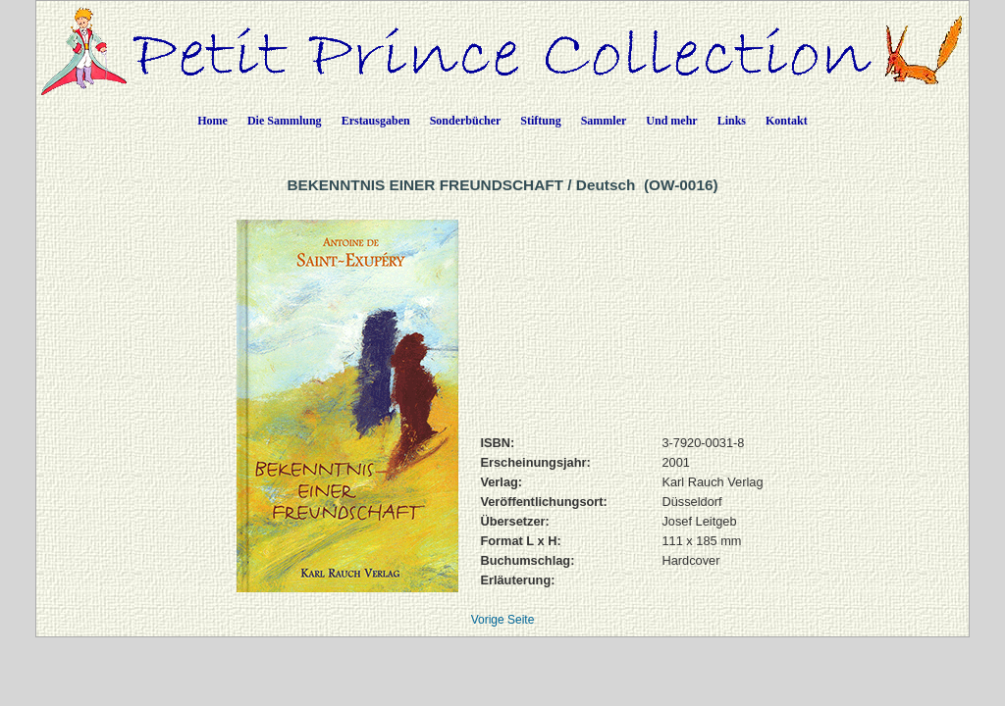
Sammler (604, 120)
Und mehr (671, 120)
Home (212, 120)
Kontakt (787, 120)
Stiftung (540, 120)
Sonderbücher (466, 120)
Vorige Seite (503, 620)
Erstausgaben (376, 120)
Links (731, 120)
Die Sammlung (284, 120)
